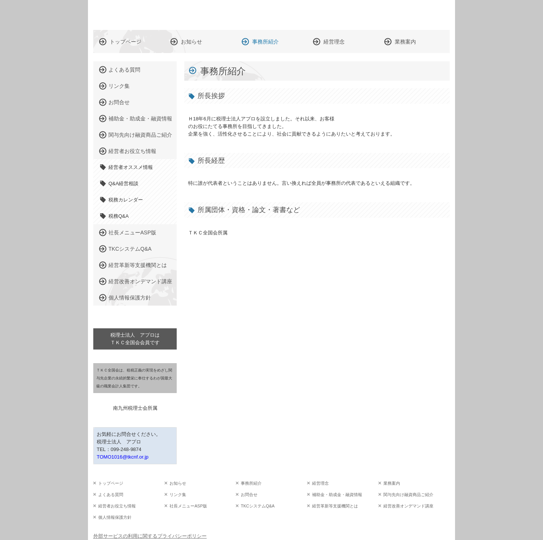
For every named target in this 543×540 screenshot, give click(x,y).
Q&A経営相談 (123, 183)
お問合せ (119, 102)
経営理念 (334, 42)
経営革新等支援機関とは (137, 265)
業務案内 (405, 42)
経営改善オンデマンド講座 (140, 281)
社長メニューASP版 (132, 232)
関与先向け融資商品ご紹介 (140, 135)
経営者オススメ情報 (130, 167)
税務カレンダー (125, 200)
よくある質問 (124, 70)
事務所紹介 (265, 42)
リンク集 (119, 86)
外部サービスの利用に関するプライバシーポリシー (150, 536)
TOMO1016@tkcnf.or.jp (123, 457)
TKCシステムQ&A (130, 249)
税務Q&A (118, 216)
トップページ (125, 42)
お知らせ (191, 42)
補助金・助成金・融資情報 (140, 118)
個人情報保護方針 (129, 298)
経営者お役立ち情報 (132, 151)
